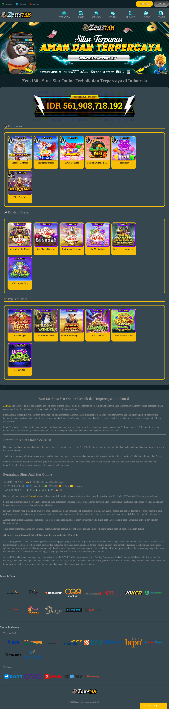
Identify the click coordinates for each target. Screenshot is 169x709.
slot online (33, 496)
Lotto (146, 14)
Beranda (64, 14)
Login (161, 4)
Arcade (130, 14)
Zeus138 (7, 406)
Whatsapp (7, 4)
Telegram (21, 4)
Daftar (144, 4)
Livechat (34, 4)
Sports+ (113, 14)
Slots (81, 14)
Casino (96, 14)
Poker (161, 14)
